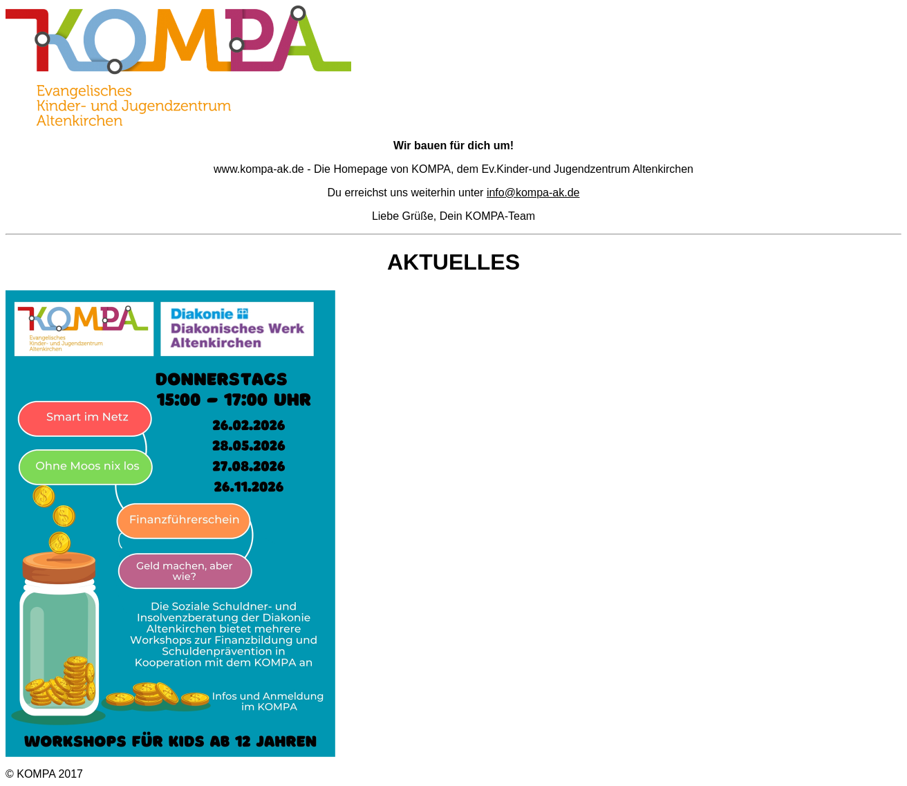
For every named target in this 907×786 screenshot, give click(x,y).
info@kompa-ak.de (533, 192)
